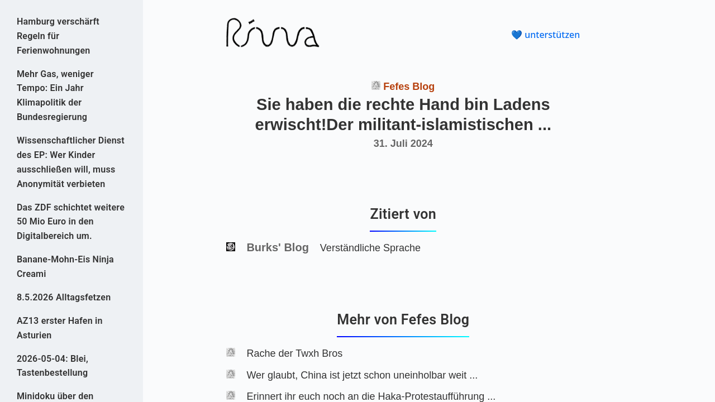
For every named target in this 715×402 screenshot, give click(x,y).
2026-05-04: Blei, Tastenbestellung (52, 366)
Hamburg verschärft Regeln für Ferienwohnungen (58, 36)
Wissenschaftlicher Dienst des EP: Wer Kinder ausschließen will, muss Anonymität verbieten (71, 162)
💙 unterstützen (545, 34)
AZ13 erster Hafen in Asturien (60, 328)
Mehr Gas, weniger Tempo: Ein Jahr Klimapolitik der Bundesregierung (55, 96)
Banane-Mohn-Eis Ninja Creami (65, 266)
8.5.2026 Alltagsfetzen (64, 297)
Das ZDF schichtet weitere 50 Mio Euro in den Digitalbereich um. (71, 222)
